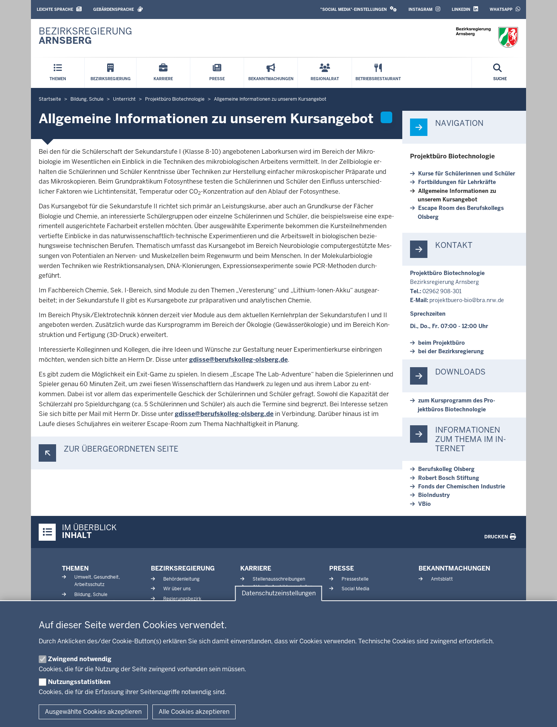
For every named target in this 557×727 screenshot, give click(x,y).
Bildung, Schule (91, 594)
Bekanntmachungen (454, 568)
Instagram (424, 9)
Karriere (255, 568)
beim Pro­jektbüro (441, 342)
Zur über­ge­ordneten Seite (121, 449)
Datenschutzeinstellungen (279, 594)
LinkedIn (465, 9)
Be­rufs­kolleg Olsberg (446, 469)
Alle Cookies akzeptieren (194, 712)
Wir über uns (177, 589)
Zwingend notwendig (79, 659)
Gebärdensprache (118, 9)
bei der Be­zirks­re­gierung (451, 351)
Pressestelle (355, 579)
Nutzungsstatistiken (79, 682)
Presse (341, 568)
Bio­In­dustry (434, 495)
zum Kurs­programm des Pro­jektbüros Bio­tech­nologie (456, 404)
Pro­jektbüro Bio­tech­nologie (452, 156)
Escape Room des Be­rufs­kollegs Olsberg (461, 212)
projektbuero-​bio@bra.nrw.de (466, 300)
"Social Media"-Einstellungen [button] (358, 9)
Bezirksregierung (183, 568)
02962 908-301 (441, 291)
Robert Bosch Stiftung (448, 477)
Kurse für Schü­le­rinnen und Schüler (466, 173)
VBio (424, 503)
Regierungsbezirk (182, 599)
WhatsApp (505, 9)
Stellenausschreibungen (279, 579)
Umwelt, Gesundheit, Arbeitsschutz (97, 581)
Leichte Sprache (59, 9)
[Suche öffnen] (500, 73)
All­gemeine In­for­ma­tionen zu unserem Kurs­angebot (457, 195)
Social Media (355, 589)
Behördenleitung (181, 579)
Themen (75, 568)
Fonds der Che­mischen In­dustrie (461, 486)
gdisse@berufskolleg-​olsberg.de (238, 360)
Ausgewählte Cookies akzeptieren (93, 712)
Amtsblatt (442, 579)
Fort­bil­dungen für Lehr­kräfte (457, 182)
